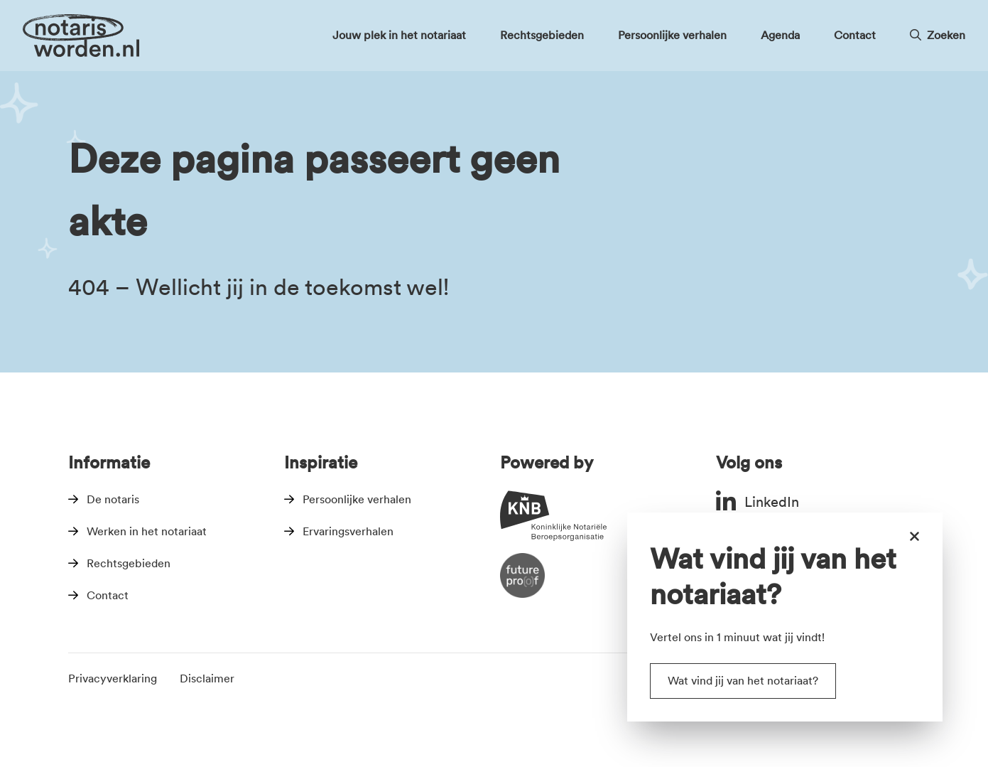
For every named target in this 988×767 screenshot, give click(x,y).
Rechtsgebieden (128, 563)
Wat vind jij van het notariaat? (743, 680)
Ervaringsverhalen (348, 531)
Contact (108, 595)
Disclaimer (207, 678)
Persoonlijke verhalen (357, 499)
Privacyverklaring (112, 678)
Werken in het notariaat (147, 531)
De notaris (113, 499)
